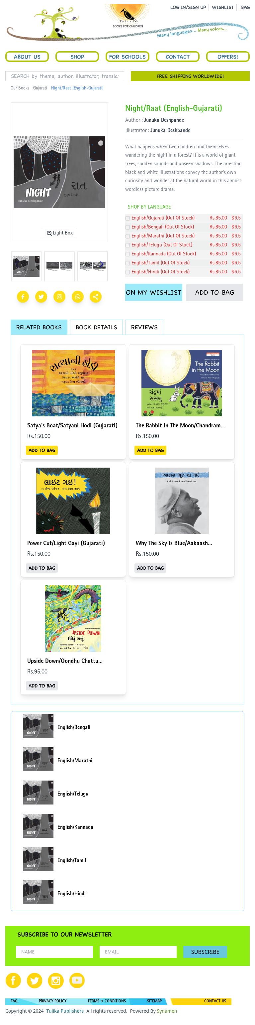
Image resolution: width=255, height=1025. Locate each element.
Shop (77, 56)
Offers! (227, 56)
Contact (178, 56)
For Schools (127, 56)
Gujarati (40, 88)
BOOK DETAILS (96, 327)
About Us (27, 56)
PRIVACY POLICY (52, 1002)
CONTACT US (215, 1002)
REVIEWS (144, 327)
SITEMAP (154, 1002)
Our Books (20, 88)
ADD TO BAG (214, 292)
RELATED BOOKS (39, 327)
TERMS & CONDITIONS (107, 1002)
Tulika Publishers (65, 1011)
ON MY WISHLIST (153, 292)
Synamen (167, 1011)
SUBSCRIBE (205, 951)
